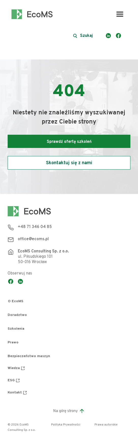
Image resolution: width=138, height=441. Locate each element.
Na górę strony (69, 411)
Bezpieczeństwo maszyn (29, 356)
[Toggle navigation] (120, 14)
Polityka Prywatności (65, 425)
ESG (14, 380)
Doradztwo (17, 315)
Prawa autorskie (106, 425)
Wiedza (16, 368)
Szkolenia (16, 329)
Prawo (13, 342)
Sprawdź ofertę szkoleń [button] (69, 141)
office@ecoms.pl (33, 239)
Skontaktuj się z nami (69, 163)
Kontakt (17, 392)
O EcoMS (15, 301)
